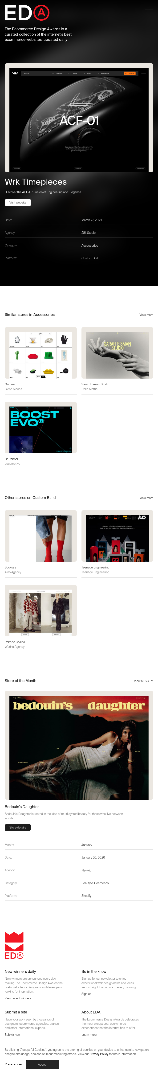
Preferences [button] (14, 1064)
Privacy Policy (98, 1054)
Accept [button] (42, 1064)
